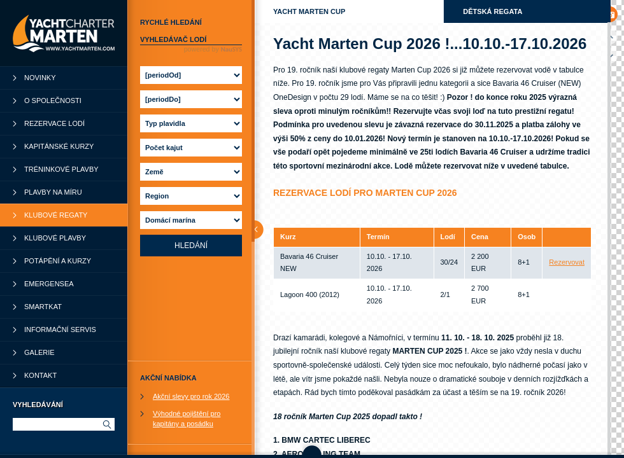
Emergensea (49, 284)
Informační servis (60, 329)
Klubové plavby (55, 238)
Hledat (107, 424)
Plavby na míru (53, 192)
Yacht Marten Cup (309, 11)
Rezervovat (567, 262)
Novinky (40, 77)
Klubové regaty (55, 215)
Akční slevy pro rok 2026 (191, 396)
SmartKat (43, 306)
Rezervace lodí (54, 123)
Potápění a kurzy (57, 261)
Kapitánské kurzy (59, 146)
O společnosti (53, 100)
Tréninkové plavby (61, 169)
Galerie (39, 352)
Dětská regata (492, 11)
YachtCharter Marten (63, 33)
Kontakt (40, 375)
